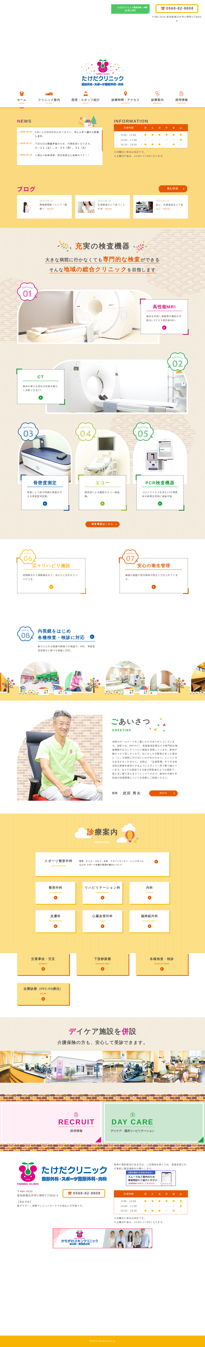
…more (49, 208)
